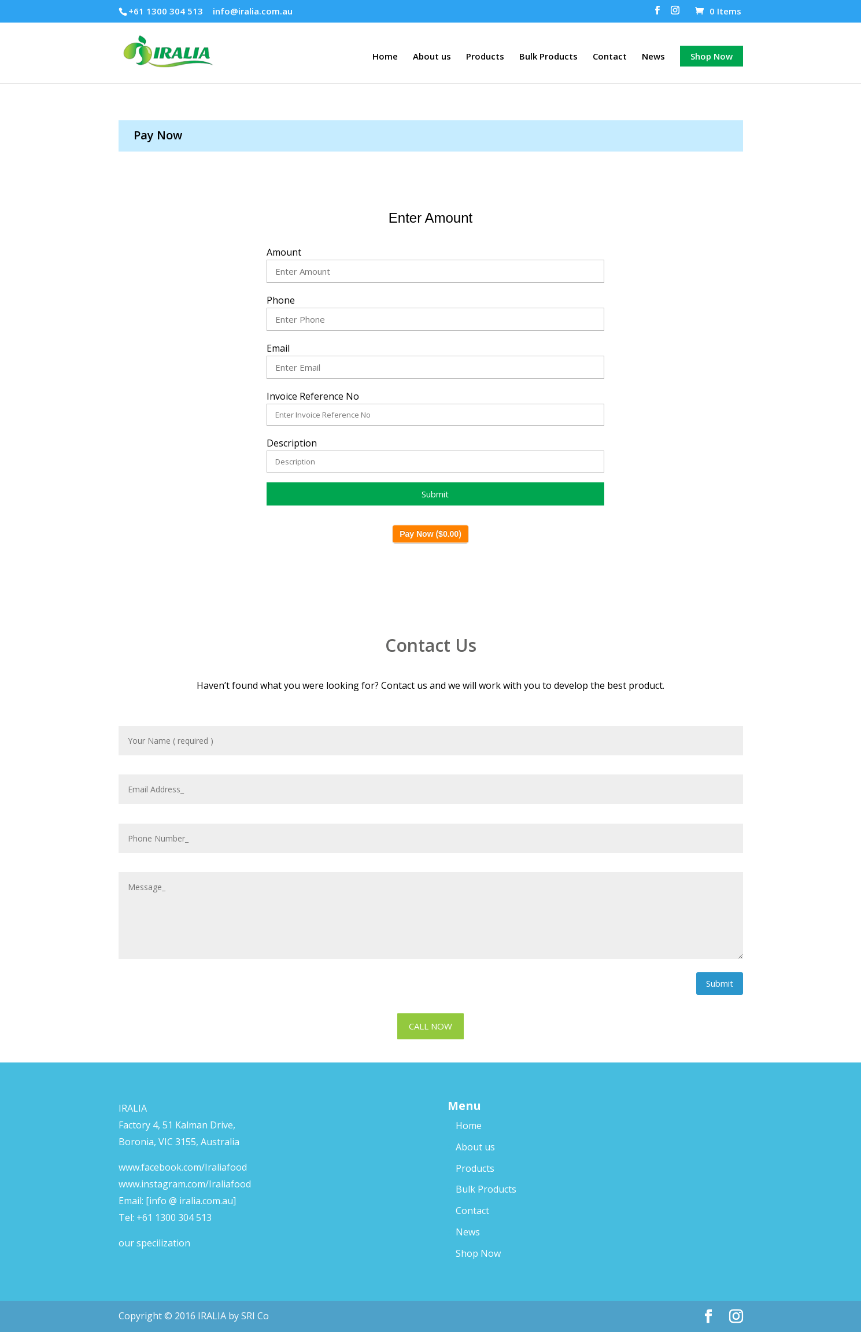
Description (292, 443)
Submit (719, 983)
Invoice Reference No (313, 396)
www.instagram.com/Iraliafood (185, 1184)
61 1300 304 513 (177, 1217)
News (653, 57)
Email (278, 348)
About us (432, 57)
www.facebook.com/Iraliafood (183, 1167)
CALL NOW (430, 1026)
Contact (610, 57)
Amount (284, 252)
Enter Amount (430, 218)
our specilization (154, 1243)
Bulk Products (548, 57)
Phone (281, 300)
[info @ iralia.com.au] (191, 1200)
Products (485, 57)
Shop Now (711, 56)
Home (385, 57)
